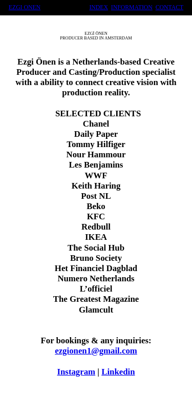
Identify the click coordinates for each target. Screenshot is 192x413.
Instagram (76, 372)
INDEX (98, 7)
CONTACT (170, 7)
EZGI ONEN (24, 7)
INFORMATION (132, 7)
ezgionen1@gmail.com (96, 351)
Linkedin (118, 372)
